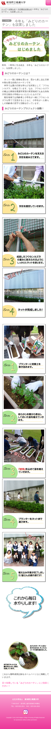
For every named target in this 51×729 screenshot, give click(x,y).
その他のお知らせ (25, 9)
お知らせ (12, 9)
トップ (4, 9)
